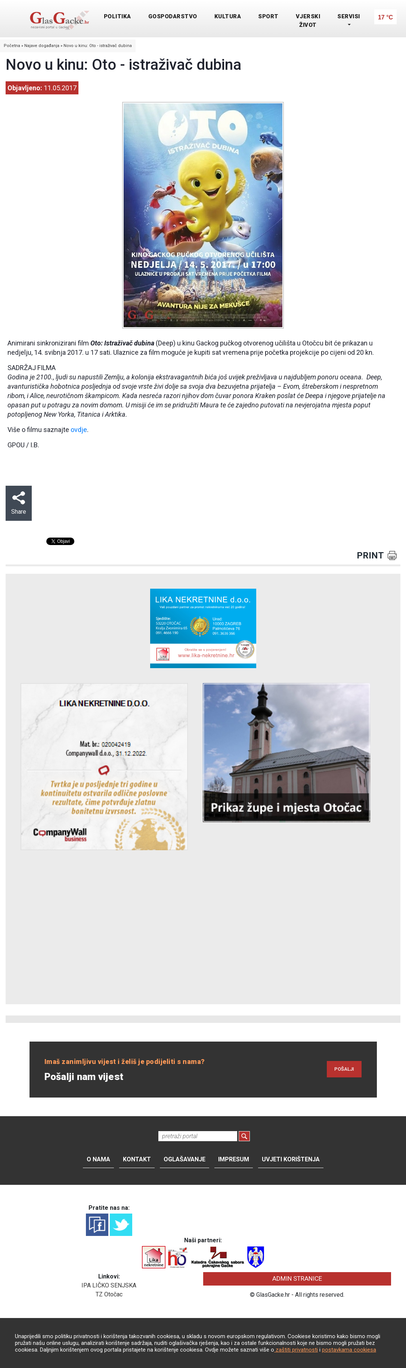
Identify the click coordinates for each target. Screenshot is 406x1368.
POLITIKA (117, 16)
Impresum (233, 1159)
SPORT (268, 16)
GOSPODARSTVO (172, 16)
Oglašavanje (184, 1159)
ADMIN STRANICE (297, 1278)
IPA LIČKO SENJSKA (108, 1285)
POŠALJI (344, 1069)
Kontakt (137, 1159)
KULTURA (227, 16)
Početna (12, 45)
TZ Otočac (109, 1294)
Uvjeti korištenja (291, 1159)
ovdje (79, 429)
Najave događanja (41, 45)
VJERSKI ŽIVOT (308, 20)
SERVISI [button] (348, 16)
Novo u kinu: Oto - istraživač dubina (97, 45)
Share (18, 503)
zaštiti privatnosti (296, 1349)
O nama (98, 1159)
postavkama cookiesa (349, 1349)
